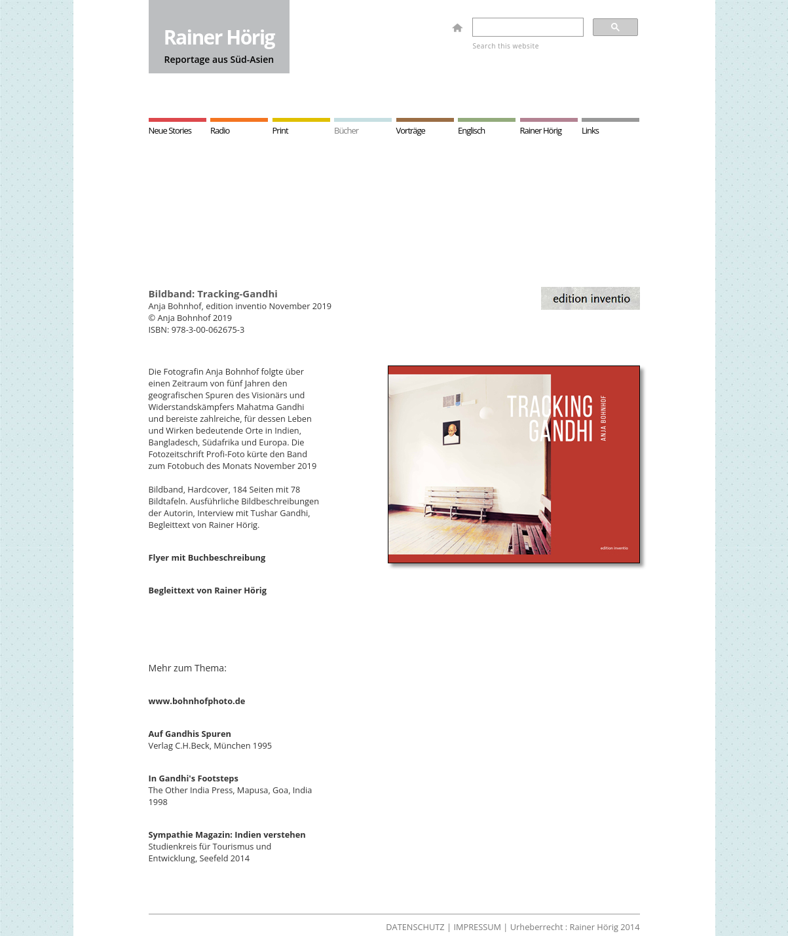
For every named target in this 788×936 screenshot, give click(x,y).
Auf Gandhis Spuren (190, 733)
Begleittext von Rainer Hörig (208, 590)
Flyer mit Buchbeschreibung (207, 557)
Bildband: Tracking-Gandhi (213, 293)
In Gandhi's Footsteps (193, 778)
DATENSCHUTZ (415, 927)
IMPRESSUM (477, 927)
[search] (526, 27)
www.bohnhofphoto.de (197, 701)
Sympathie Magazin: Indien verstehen (227, 834)
